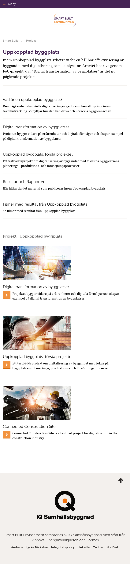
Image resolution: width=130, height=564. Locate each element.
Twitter (98, 547)
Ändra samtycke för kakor (29, 547)
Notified (112, 547)
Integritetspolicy (63, 547)
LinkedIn (84, 547)
